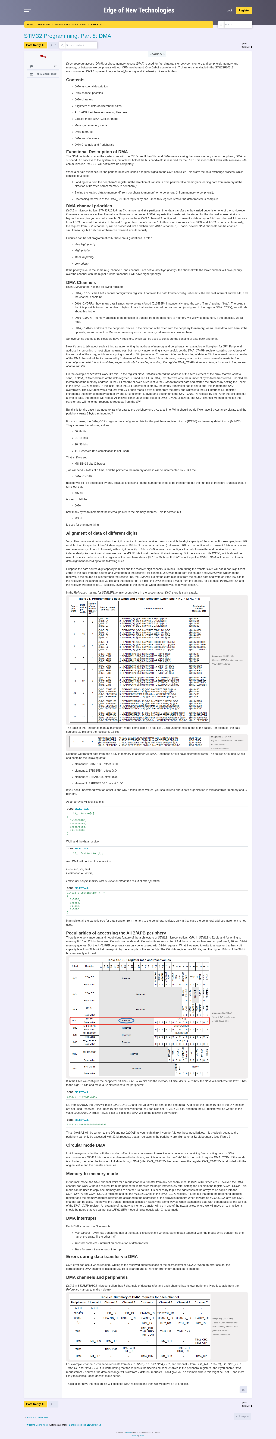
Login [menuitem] (230, 10)
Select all (82, 808)
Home (30, 24)
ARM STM (96, 24)
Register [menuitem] (244, 10)
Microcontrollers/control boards (70, 24)
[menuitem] (77, 1424)
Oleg (43, 56)
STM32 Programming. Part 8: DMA (67, 36)
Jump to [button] (243, 1416)
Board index (44, 24)
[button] (27, 10)
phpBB (128, 1432)
